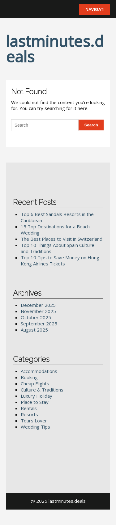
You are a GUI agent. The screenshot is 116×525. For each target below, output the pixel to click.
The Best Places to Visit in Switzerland (61, 239)
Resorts (29, 414)
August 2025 (34, 330)
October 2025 (36, 317)
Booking (29, 377)
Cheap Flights (35, 383)
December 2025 (38, 305)
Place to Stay (35, 402)
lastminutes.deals (55, 49)
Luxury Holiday (36, 396)
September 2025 (39, 323)
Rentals (29, 408)
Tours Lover (34, 420)
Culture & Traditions (42, 390)
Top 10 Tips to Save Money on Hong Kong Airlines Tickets (60, 260)
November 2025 (38, 311)
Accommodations (39, 371)
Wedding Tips (35, 427)
